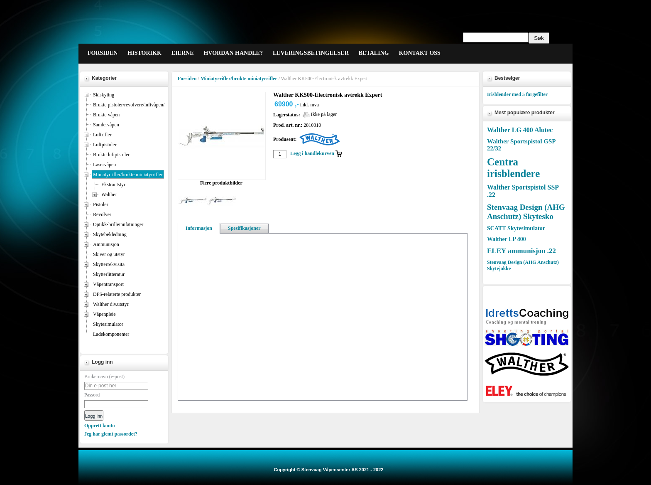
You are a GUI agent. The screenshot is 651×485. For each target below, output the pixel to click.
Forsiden (187, 78)
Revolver (102, 214)
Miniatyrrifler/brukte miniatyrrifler (128, 174)
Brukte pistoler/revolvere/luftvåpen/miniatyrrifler (142, 105)
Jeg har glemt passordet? (110, 434)
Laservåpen (104, 164)
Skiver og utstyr (109, 254)
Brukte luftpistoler (111, 155)
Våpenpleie (104, 314)
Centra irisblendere (513, 167)
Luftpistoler (105, 145)
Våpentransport (108, 284)
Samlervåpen (106, 125)
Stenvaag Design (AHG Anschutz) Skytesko (526, 212)
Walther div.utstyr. (111, 304)
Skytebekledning (110, 234)
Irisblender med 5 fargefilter (517, 94)
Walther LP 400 (506, 239)
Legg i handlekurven (312, 153)
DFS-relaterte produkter (117, 294)
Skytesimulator (108, 324)
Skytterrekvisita (109, 264)
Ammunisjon (106, 244)
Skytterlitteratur (109, 274)
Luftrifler (102, 135)
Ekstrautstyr (113, 184)
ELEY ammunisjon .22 (521, 251)
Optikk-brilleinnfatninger (118, 224)
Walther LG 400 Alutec (520, 129)
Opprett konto (99, 425)
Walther (109, 194)
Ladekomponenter (111, 334)
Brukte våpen (106, 115)
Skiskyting (103, 95)
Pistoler (100, 204)
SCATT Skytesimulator (516, 228)
